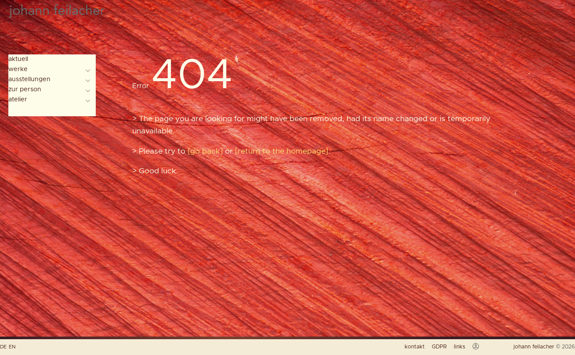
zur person (24, 89)
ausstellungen (29, 79)
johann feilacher (535, 347)
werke (18, 69)
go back (205, 151)
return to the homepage (281, 151)
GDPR (439, 347)
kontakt (415, 347)
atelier (17, 100)
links (459, 347)
